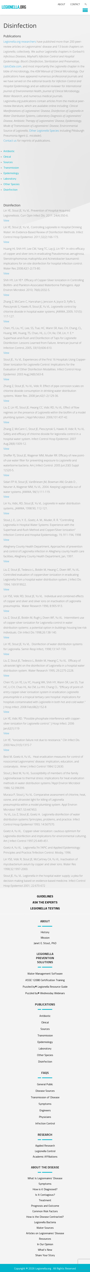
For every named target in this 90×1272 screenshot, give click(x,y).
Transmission (11, 167)
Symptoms (45, 1104)
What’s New (45, 1250)
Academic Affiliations (45, 1156)
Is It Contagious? (45, 1195)
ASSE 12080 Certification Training (45, 980)
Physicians (45, 1117)
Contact (75, 4)
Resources (45, 1239)
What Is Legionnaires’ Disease (45, 1178)
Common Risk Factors (45, 1211)
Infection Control (45, 1123)
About (61, 4)
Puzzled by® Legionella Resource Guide (45, 987)
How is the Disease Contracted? (45, 1217)
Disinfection (10, 189)
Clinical (7, 156)
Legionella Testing (45, 908)
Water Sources (45, 1228)
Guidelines (45, 896)
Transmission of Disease (45, 1097)
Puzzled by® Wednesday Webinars (45, 993)
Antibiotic (9, 151)
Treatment (45, 1200)
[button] (83, 9)
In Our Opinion (45, 1244)
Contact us (10, 140)
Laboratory (9, 178)
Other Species (44, 130)
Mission (45, 938)
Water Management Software (45, 973)
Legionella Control (45, 1151)
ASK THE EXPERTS (45, 902)
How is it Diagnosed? (45, 1189)
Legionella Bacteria (45, 1222)
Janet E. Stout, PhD (45, 943)
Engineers (45, 1110)
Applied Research (45, 1145)
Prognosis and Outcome (45, 1206)
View (6, 220)
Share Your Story (45, 1255)
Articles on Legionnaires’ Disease (45, 1233)
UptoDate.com (12, 66)
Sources (8, 162)
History (45, 932)
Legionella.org (43, 1268)
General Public (45, 1084)
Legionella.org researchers (19, 41)
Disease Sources (45, 1091)
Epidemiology (11, 173)
